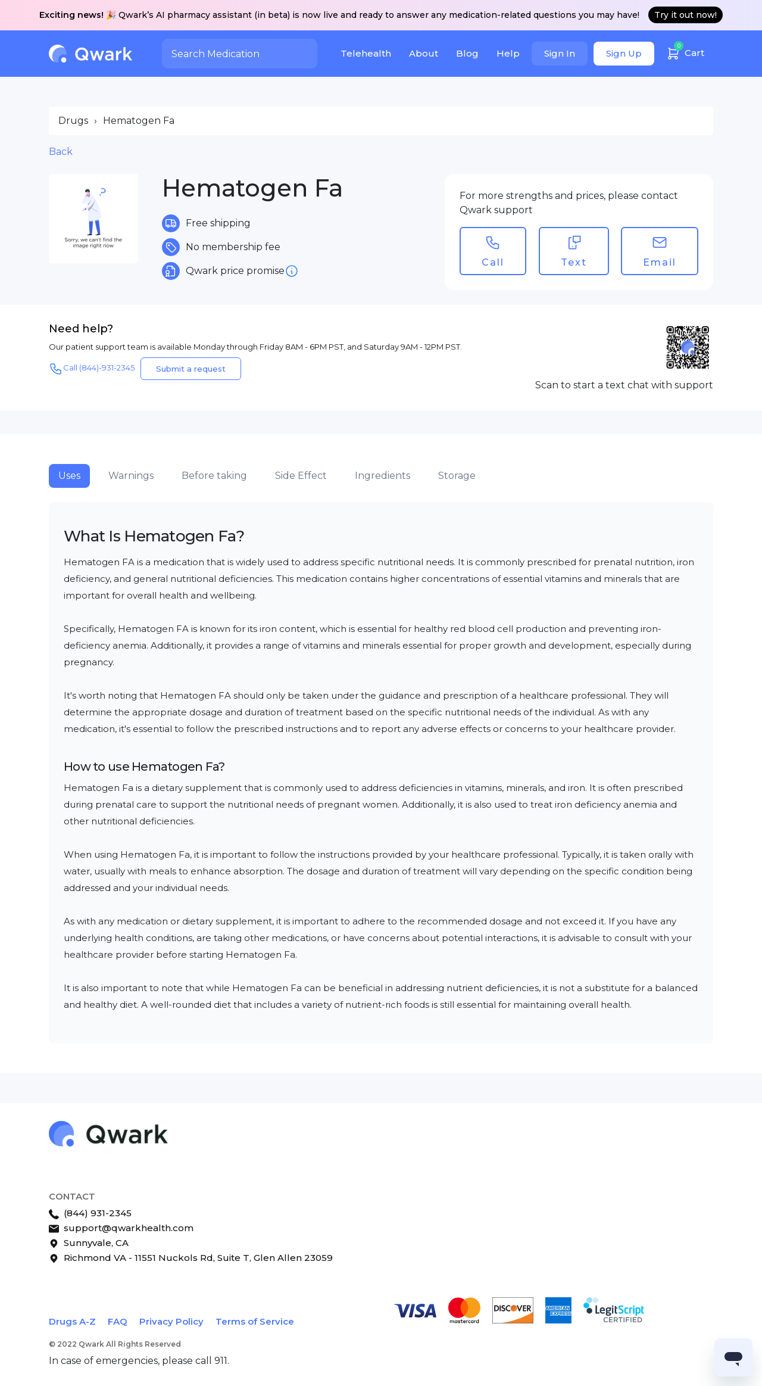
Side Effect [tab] (301, 475)
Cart (685, 51)
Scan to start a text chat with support (624, 385)
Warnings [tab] (131, 475)
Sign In (559, 53)
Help (508, 53)
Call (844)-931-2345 (92, 369)
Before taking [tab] (214, 475)
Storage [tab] (457, 475)
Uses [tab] (69, 475)
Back (61, 151)
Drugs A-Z (72, 1321)
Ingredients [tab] (382, 475)
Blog (467, 53)
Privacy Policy (171, 1321)
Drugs (73, 120)
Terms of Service (255, 1321)
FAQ (117, 1321)
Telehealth (366, 53)
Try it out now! (685, 15)
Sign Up (624, 53)
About (423, 53)
